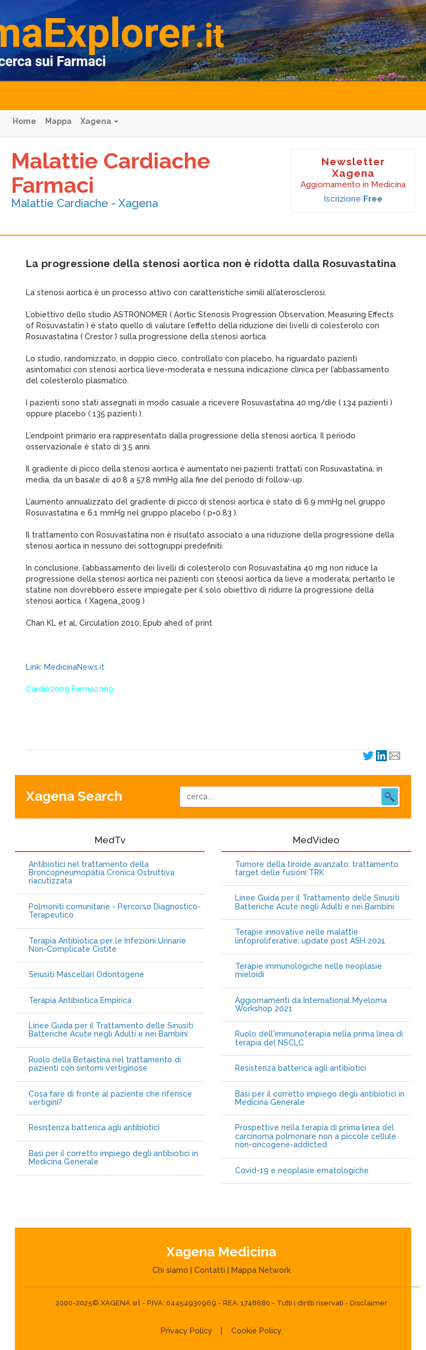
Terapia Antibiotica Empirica (80, 1000)
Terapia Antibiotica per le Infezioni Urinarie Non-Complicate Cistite (107, 945)
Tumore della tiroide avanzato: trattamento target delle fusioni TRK (316, 868)
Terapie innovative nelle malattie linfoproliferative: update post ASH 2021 (310, 936)
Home (24, 121)
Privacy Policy (186, 1330)
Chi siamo (170, 1270)
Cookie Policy (256, 1330)
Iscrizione (353, 199)
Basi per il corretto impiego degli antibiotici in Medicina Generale (113, 1158)
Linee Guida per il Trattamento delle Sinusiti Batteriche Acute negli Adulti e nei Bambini (111, 1030)
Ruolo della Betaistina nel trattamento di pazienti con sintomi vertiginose (105, 1064)
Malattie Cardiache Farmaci (110, 173)
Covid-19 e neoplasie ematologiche (302, 1171)
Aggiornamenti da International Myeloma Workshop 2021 (311, 1004)
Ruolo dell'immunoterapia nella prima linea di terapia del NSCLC (319, 1038)
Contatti (209, 1270)
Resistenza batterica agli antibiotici (94, 1128)
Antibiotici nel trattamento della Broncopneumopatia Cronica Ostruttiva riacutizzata (101, 873)
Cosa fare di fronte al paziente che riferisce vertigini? (110, 1098)
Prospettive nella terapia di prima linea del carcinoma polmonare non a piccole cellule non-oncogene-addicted (315, 1136)
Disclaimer (368, 1303)
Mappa (58, 121)
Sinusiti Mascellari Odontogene (86, 975)
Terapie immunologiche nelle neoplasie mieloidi (308, 970)
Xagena (99, 121)
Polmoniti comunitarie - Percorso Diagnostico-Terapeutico (115, 911)
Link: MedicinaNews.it (65, 667)
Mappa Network (261, 1270)
